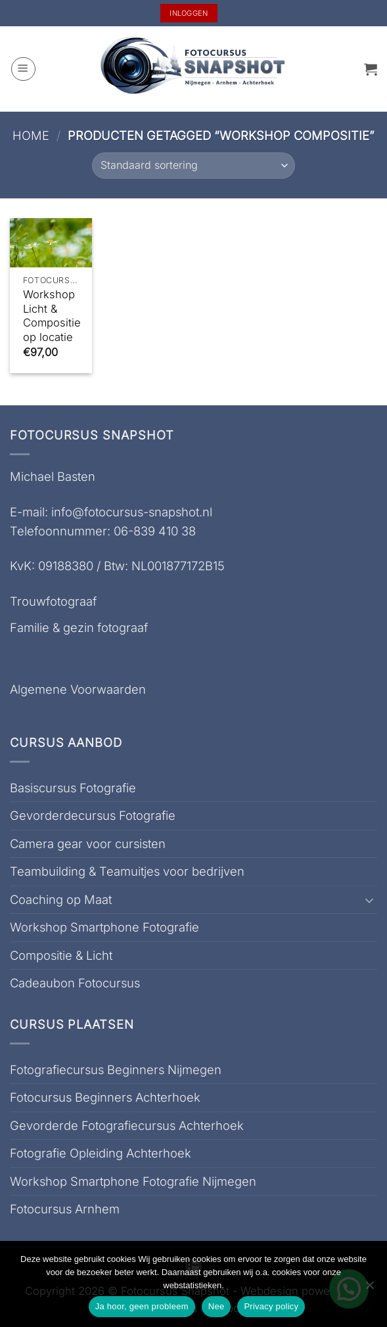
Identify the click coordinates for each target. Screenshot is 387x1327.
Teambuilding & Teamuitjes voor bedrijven (127, 871)
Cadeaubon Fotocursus (75, 983)
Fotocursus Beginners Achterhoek (105, 1097)
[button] (23, 69)
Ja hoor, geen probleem (142, 1306)
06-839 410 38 (155, 531)
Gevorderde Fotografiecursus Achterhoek (127, 1125)
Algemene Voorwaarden (78, 689)
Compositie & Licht (61, 955)
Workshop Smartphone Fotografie (104, 927)
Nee (216, 1306)
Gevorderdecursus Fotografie (92, 815)
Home (30, 135)
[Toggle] (369, 900)
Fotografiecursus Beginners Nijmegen (115, 1069)
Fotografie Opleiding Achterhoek (100, 1153)
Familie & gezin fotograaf (79, 627)
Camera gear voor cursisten (88, 843)
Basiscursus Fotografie (73, 787)
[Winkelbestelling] (193, 165)
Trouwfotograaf (53, 601)
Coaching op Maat (61, 899)
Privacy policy (271, 1306)
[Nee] (369, 1288)
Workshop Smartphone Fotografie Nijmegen (133, 1181)
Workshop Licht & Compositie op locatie (52, 316)
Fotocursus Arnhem (65, 1209)
